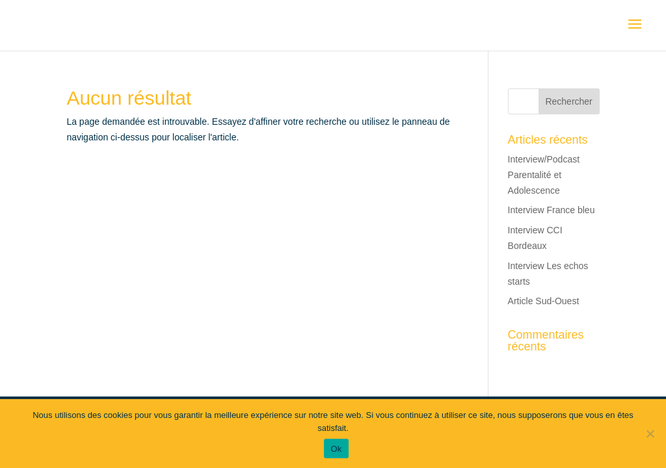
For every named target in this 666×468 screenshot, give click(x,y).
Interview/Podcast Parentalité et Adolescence (544, 175)
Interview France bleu (551, 210)
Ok (335, 449)
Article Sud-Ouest (543, 301)
